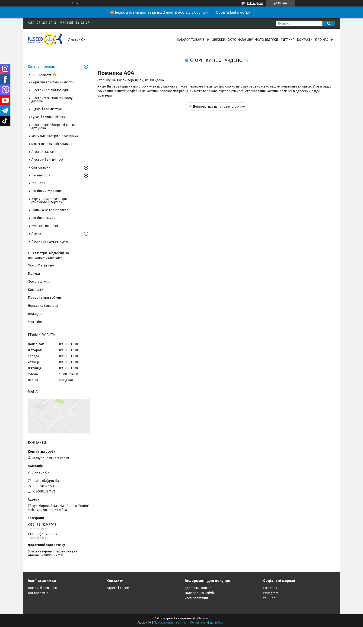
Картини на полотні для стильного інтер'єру (49, 200)
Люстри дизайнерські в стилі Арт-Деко (53, 126)
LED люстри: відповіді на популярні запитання (48, 255)
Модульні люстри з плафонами (55, 136)
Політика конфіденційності (208, 622)
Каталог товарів (190, 40)
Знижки (218, 40)
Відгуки (34, 273)
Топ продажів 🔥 (44, 74)
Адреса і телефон (119, 588)
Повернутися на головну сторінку (219, 107)
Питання (287, 40)
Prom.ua (203, 618)
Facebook (270, 588)
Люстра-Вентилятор (47, 160)
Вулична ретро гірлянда (49, 210)
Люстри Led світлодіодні (50, 90)
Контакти (305, 40)
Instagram (36, 314)
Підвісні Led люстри (46, 109)
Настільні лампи (43, 218)
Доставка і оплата (43, 306)
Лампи (36, 234)
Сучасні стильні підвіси (48, 117)
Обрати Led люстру (233, 12)
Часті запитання (196, 598)
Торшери (38, 183)
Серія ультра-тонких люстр (52, 82)
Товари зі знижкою (42, 588)
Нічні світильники (44, 226)
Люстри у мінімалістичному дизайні (52, 99)
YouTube (35, 322)
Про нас (321, 40)
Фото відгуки (266, 40)
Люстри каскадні (44, 152)
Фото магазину (240, 40)
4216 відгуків (255, 3)
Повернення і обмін (44, 297)
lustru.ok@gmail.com (48, 481)
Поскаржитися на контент (171, 622)
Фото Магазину (41, 265)
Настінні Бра (40, 175)
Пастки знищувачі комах (50, 242)
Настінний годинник (46, 191)
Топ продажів (38, 593)
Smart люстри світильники (51, 144)
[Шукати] (328, 23)
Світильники (40, 167)
